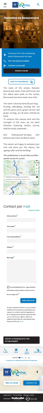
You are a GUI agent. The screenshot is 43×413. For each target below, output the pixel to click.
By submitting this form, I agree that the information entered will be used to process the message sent (21, 295)
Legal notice (7, 399)
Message (10, 257)
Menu (5, 5)
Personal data (17, 399)
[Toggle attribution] (37, 177)
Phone (5, 356)
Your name (10, 226)
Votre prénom (12, 216)
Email (16, 356)
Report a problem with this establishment (17, 344)
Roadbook (37, 356)
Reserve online (21, 71)
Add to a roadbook (19, 81)
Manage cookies (29, 399)
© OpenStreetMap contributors (19, 179)
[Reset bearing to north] (36, 171)
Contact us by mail (16, 65)
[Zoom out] (36, 168)
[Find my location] (36, 160)
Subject (9, 247)
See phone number (20, 61)
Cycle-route (27, 357)
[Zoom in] (36, 165)
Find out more (11, 387)
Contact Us (31, 387)
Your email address (13, 236)
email (21, 325)
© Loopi (28, 179)
